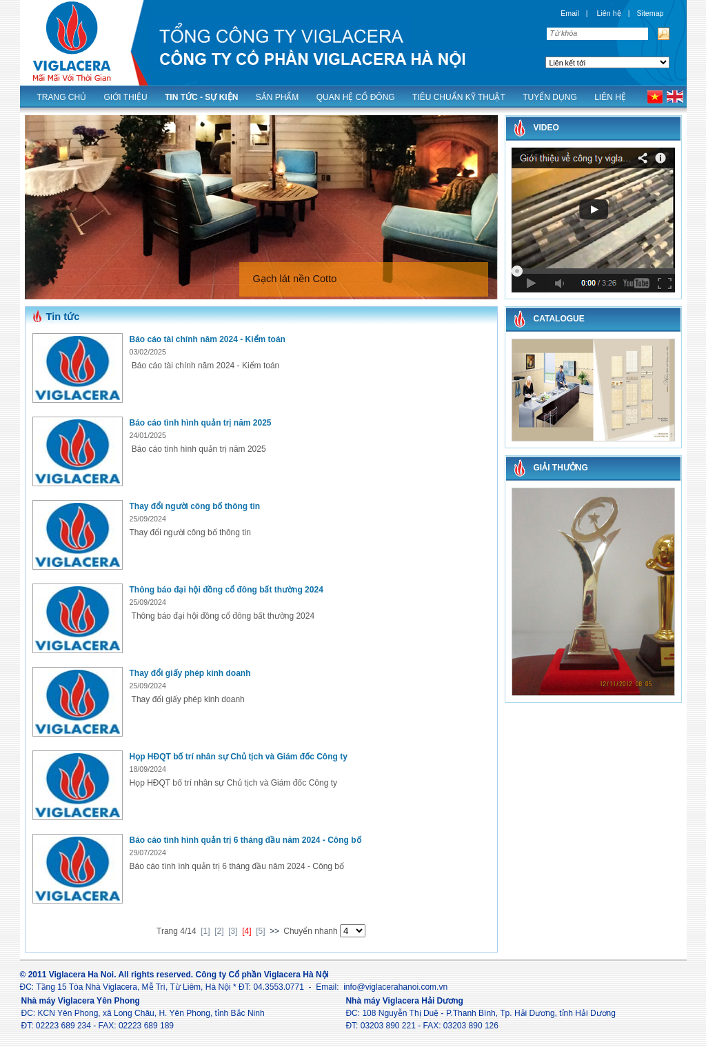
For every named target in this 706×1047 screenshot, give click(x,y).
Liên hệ (609, 13)
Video (546, 127)
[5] (260, 931)
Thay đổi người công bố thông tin (195, 506)
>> (274, 931)
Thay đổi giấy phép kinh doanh (190, 673)
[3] (232, 931)
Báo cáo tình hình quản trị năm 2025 (201, 423)
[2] (218, 931)
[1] (205, 931)
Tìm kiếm (662, 34)
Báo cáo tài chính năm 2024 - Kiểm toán (207, 339)
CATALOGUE (559, 318)
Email (570, 13)
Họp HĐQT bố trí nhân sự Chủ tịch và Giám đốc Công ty (238, 756)
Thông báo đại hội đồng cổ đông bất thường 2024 (226, 590)
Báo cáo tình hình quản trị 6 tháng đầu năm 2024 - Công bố (245, 840)
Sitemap (649, 13)
